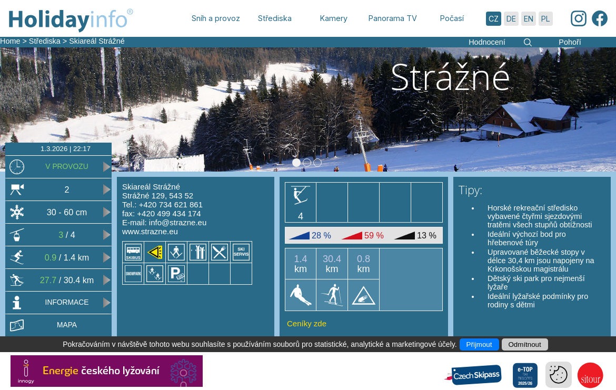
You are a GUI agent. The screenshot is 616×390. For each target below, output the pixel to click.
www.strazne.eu (150, 231)
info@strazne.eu (177, 222)
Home (10, 41)
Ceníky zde (306, 323)
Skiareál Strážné (97, 41)
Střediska (45, 41)
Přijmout (479, 344)
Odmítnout (525, 344)
